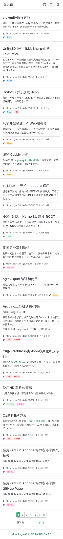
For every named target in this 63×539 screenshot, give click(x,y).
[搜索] (51, 4)
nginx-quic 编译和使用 (27, 160)
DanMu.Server (18, 362)
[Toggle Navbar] (58, 4)
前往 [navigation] (41, 522)
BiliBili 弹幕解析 (37, 421)
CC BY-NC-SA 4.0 (41, 534)
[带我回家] (8, 4)
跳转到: (21, 522)
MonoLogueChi (13, 33)
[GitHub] (44, 4)
